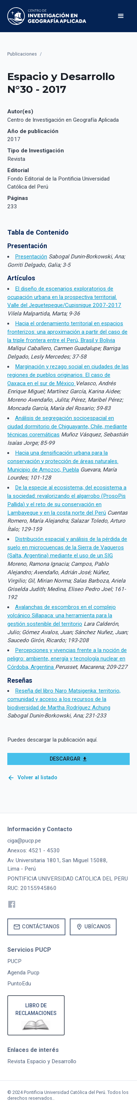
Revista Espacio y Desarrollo (41, 1061)
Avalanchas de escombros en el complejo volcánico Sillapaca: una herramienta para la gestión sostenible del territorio (61, 615)
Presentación (31, 256)
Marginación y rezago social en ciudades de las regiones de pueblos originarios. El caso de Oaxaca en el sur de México (68, 375)
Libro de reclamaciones (36, 1009)
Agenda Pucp (23, 972)
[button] (121, 16)
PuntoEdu (19, 983)
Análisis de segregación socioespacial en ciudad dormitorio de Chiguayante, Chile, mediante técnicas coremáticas (67, 426)
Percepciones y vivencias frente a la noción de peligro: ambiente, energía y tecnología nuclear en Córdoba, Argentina (67, 658)
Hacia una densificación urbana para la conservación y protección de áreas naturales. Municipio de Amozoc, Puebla (62, 461)
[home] (46, 16)
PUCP (14, 961)
